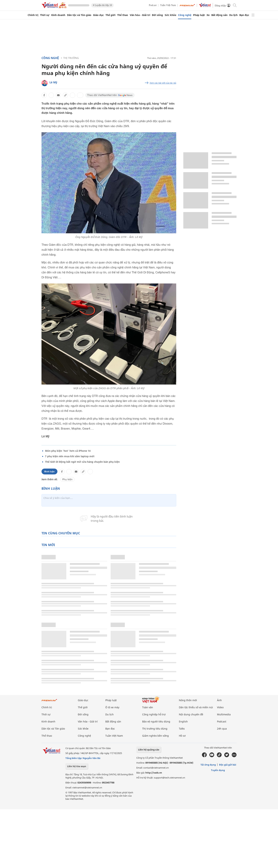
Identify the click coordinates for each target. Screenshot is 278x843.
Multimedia (224, 714)
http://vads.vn (153, 772)
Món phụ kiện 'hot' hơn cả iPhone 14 (68, 450)
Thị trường (71, 58)
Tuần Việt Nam (168, 5)
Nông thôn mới (188, 700)
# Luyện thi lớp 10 (102, 5)
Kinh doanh (58, 15)
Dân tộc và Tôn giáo (79, 15)
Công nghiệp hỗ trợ (154, 714)
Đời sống (157, 15)
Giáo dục (98, 15)
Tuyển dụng (218, 770)
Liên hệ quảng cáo (148, 749)
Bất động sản (219, 15)
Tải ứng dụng (208, 764)
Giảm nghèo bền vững (155, 735)
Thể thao (122, 15)
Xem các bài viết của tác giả (163, 83)
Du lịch (233, 15)
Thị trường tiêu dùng (154, 728)
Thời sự (44, 15)
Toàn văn (147, 707)
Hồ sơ (182, 735)
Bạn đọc (244, 15)
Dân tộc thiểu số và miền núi (196, 707)
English (183, 721)
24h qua (222, 728)
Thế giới (110, 15)
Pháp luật (199, 15)
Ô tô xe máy (112, 707)
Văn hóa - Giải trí (140, 15)
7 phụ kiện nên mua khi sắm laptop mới (69, 456)
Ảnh (219, 700)
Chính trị (33, 15)
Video (220, 707)
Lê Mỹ (53, 82)
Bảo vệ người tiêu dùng (156, 721)
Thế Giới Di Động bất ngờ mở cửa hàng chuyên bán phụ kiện (82, 461)
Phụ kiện (67, 479)
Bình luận (49, 471)
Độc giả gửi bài (227, 764)
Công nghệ (184, 15)
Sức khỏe (170, 15)
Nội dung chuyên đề (191, 714)
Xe (208, 15)
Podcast (153, 5)
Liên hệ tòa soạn (76, 766)
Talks (182, 728)
